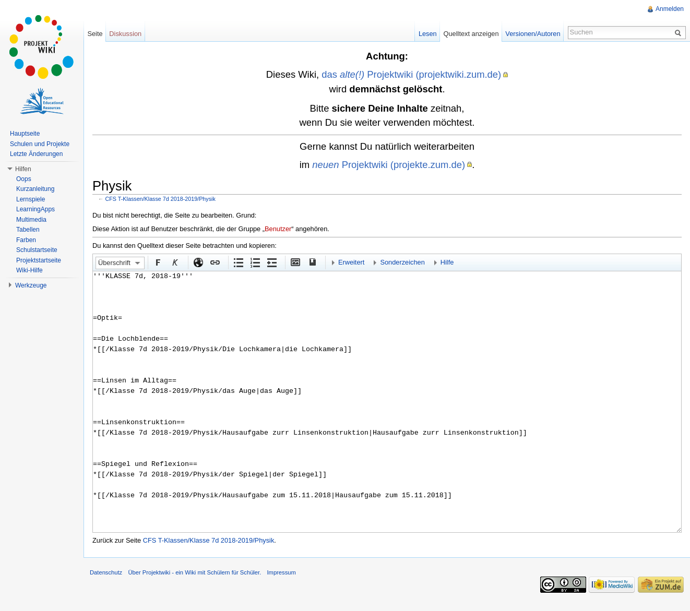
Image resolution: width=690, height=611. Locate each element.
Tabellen (28, 229)
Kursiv (174, 262)
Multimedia (31, 219)
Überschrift (114, 263)
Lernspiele (30, 199)
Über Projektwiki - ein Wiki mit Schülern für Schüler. (194, 572)
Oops (23, 179)
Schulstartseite (36, 250)
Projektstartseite (38, 260)
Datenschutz (106, 572)
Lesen (428, 34)
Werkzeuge (30, 285)
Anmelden (670, 9)
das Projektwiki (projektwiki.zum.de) (411, 74)
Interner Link (214, 262)
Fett (157, 262)
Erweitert (351, 262)
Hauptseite (25, 133)
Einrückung (271, 262)
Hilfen (23, 169)
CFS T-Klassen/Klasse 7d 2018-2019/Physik (160, 199)
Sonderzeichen (402, 262)
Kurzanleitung (35, 189)
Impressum (281, 572)
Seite (94, 34)
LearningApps (35, 209)
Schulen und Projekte (39, 144)
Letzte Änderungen (36, 154)
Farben (26, 240)
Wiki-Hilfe (29, 270)
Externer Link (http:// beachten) (198, 262)
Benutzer (278, 229)
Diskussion (125, 34)
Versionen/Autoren (532, 34)
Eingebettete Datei (295, 262)
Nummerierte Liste (254, 262)
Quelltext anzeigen (471, 34)
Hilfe (447, 262)
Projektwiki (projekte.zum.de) (388, 164)
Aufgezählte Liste (238, 262)
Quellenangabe (311, 262)
